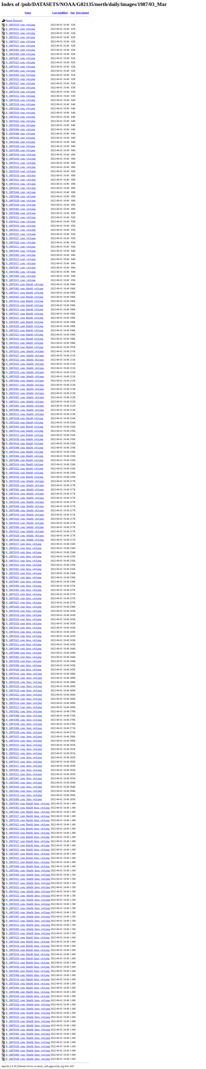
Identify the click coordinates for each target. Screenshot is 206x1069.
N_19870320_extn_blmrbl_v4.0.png (24, 422)
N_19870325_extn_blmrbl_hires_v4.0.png (28, 858)
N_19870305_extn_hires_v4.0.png (23, 590)
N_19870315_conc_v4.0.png (21, 259)
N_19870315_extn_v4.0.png (20, 33)
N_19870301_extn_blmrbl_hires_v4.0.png (28, 803)
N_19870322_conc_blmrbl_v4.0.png (25, 531)
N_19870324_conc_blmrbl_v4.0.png (25, 518)
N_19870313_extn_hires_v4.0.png (23, 560)
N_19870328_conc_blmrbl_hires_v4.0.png (28, 1059)
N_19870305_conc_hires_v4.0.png (24, 782)
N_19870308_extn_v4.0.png (20, 133)
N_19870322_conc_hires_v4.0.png (24, 694)
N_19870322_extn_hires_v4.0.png (23, 640)
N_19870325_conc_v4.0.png (21, 234)
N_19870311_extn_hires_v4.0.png (23, 556)
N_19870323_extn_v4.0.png (20, 62)
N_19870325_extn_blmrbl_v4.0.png (24, 338)
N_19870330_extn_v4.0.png (20, 137)
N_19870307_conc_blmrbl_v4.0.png (25, 397)
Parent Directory (14, 20)
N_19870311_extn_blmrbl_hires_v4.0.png (27, 862)
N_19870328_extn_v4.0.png (20, 146)
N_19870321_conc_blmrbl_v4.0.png (25, 368)
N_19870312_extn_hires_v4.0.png (23, 644)
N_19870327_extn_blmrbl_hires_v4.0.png (28, 841)
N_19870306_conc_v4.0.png (21, 213)
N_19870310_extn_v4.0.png (20, 112)
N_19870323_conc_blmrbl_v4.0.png (25, 359)
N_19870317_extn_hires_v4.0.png (23, 544)
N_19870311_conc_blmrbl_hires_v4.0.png (28, 925)
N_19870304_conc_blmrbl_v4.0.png (25, 506)
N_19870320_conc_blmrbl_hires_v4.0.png (28, 1004)
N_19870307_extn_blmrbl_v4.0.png (24, 322)
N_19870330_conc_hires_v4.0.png (24, 724)
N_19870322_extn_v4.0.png (20, 121)
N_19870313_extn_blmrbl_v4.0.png (24, 309)
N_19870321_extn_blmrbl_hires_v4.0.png (28, 824)
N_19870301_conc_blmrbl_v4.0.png (25, 389)
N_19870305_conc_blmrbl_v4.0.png (25, 380)
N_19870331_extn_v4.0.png (20, 66)
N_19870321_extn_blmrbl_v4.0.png (24, 317)
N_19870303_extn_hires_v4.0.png (23, 598)
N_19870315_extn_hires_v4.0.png (23, 548)
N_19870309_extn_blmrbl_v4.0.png (24, 347)
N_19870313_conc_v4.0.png (21, 280)
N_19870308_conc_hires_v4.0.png (24, 715)
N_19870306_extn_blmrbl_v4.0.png (24, 460)
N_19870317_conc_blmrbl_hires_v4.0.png (28, 908)
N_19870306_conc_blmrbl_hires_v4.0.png (28, 1054)
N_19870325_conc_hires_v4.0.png (24, 736)
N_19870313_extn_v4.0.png (20, 37)
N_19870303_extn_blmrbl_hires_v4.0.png (28, 812)
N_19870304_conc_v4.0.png (21, 192)
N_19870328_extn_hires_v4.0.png (23, 669)
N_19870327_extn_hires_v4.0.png (23, 602)
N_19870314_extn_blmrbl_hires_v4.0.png (28, 979)
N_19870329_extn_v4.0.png (20, 87)
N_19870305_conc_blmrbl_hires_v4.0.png (28, 874)
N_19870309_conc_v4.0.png (21, 276)
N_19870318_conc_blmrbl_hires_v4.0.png (28, 1008)
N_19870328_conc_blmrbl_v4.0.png (25, 539)
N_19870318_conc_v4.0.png (21, 158)
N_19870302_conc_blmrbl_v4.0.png (25, 489)
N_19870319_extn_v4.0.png (20, 24)
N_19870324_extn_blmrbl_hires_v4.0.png (28, 950)
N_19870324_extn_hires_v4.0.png (23, 619)
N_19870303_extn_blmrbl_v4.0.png (24, 297)
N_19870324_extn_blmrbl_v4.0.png (24, 451)
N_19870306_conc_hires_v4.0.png (24, 728)
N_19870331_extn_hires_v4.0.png (23, 594)
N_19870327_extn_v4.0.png (20, 83)
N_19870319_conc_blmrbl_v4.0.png (25, 372)
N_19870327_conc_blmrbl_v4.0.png (25, 355)
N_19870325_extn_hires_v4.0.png (23, 564)
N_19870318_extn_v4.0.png (20, 100)
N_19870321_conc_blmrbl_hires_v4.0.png (28, 879)
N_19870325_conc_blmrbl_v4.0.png (25, 364)
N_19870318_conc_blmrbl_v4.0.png (25, 481)
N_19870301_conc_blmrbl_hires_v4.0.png (28, 870)
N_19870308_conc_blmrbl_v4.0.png (25, 510)
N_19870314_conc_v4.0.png (21, 183)
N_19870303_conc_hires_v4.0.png (24, 791)
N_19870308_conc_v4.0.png (21, 196)
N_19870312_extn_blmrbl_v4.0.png (24, 435)
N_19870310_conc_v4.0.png (21, 175)
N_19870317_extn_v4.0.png (20, 41)
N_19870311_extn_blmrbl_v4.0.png (24, 343)
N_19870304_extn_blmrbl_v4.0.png (24, 456)
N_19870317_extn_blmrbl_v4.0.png (24, 292)
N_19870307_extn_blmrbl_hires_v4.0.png (28, 853)
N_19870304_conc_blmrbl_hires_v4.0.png (28, 1050)
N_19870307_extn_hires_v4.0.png (23, 581)
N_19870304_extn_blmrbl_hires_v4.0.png (28, 987)
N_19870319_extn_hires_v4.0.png (23, 552)
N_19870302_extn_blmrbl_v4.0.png (24, 426)
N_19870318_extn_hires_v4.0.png (23, 615)
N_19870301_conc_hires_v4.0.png (24, 770)
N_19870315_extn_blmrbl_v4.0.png (24, 301)
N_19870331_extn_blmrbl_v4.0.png (24, 330)
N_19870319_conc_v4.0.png (21, 225)
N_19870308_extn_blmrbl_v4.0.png (24, 447)
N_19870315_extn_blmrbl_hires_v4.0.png (28, 845)
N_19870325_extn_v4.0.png (20, 79)
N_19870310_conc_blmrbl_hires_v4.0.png (28, 1021)
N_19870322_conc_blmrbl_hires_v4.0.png (28, 1000)
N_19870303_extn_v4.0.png (20, 75)
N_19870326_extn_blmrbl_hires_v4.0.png (28, 983)
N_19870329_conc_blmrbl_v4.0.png (25, 376)
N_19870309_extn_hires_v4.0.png (23, 585)
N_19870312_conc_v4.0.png (21, 163)
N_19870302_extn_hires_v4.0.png (23, 657)
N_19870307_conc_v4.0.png (21, 267)
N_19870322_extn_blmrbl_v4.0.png (24, 468)
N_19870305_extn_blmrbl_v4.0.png (24, 288)
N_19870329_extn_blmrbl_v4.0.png (24, 326)
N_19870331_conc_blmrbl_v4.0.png (25, 351)
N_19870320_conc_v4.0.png (21, 188)
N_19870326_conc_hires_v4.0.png (24, 698)
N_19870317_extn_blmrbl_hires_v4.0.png (28, 816)
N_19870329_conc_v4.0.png (21, 242)
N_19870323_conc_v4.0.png (21, 221)
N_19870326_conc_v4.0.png (21, 171)
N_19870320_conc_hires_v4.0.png (24, 678)
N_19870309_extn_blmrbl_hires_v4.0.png (28, 866)
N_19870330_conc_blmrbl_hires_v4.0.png (28, 1029)
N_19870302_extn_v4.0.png (20, 142)
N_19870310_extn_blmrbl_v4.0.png (24, 443)
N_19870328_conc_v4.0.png (21, 204)
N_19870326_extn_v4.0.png (20, 108)
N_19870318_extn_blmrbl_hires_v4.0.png (28, 946)
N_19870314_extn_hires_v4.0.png (23, 631)
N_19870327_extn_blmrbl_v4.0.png (24, 313)
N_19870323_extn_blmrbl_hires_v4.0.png (28, 828)
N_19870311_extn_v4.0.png (20, 29)
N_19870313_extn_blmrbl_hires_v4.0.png (28, 837)
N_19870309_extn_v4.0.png (20, 54)
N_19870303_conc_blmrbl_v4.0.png (25, 405)
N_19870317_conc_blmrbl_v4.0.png (25, 384)
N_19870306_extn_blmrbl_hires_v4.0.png (28, 992)
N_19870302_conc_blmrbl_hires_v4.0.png (28, 1033)
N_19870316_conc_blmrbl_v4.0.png (25, 493)
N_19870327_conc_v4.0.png (21, 238)
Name (28, 12)
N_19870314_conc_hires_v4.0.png (24, 703)
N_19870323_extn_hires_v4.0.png (23, 573)
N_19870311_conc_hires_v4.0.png (24, 774)
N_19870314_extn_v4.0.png (20, 116)
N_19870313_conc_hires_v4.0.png (24, 795)
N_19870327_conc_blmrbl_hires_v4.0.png (28, 883)
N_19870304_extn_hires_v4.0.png (23, 648)
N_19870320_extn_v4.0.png (20, 125)
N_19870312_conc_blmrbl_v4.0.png (25, 497)
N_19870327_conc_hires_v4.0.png (24, 757)
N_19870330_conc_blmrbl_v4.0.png (25, 502)
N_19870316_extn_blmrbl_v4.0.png (24, 431)
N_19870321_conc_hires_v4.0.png (24, 753)
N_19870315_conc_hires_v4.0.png (24, 761)
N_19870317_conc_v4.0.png (21, 263)
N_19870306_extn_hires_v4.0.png (23, 665)
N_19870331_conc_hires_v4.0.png (24, 745)
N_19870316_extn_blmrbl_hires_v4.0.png (28, 954)
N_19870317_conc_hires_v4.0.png (24, 765)
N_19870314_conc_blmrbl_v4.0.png (25, 523)
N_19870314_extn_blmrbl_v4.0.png (24, 464)
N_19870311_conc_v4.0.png (20, 246)
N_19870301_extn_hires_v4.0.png (23, 569)
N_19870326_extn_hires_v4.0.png (23, 636)
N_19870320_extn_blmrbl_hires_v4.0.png (28, 941)
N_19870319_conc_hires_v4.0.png (24, 740)
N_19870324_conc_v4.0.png (21, 167)
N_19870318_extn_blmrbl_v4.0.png (24, 418)
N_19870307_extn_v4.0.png (20, 58)
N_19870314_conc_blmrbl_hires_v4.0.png (28, 1042)
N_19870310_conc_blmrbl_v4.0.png (25, 514)
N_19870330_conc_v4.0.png (21, 200)
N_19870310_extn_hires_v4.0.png (23, 627)
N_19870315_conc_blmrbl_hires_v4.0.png (28, 920)
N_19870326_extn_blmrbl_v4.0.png (24, 472)
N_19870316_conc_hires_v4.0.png (24, 673)
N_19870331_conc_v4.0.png (21, 217)
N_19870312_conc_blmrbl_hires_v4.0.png (28, 1025)
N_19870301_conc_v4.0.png (21, 250)
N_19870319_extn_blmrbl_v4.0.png (24, 305)
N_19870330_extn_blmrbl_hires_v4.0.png (28, 966)
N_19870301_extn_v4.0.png (20, 49)
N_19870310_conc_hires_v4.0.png (24, 690)
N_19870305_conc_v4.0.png (21, 255)
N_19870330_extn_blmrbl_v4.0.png (24, 439)
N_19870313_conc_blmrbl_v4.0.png (25, 414)
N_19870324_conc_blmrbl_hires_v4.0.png (28, 1013)
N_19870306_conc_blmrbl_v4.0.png (25, 527)
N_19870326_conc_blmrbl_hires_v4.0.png (28, 1046)
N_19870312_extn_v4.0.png (20, 96)
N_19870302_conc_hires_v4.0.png (24, 711)
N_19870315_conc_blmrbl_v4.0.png (25, 393)
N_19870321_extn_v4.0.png (20, 45)
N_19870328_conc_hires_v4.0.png (24, 732)
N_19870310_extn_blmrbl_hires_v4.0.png (28, 958)
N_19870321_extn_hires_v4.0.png (23, 577)
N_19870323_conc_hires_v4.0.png (24, 749)
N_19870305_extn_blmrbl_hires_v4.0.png (28, 807)
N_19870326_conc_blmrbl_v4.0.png (25, 535)
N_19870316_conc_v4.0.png (21, 154)
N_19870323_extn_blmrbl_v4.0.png (24, 334)
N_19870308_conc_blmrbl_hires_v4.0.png (28, 1038)
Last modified (60, 12)
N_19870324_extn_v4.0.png (20, 104)
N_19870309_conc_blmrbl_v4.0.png (25, 410)
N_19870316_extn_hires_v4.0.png (23, 611)
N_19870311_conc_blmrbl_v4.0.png (25, 401)
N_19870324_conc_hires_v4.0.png (24, 686)
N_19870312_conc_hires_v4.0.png (24, 707)
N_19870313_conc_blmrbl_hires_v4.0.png (28, 933)
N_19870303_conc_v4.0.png (21, 271)
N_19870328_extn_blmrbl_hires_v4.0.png (28, 996)
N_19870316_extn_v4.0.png (20, 91)
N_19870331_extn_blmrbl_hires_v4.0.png (28, 849)
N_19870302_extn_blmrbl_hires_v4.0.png (28, 971)
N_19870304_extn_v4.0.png (20, 129)
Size (72, 12)
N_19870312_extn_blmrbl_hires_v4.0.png (28, 962)
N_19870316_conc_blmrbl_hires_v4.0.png (28, 1017)
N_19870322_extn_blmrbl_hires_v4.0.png (28, 937)
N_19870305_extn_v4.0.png (20, 70)
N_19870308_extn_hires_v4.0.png (23, 652)
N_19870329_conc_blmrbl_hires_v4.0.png (28, 899)
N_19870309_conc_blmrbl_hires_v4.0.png (28, 929)
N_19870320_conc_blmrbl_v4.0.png (25, 485)
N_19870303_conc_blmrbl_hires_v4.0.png (28, 912)
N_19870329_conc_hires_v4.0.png (24, 786)
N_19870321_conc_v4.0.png (21, 230)
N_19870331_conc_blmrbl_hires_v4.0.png (28, 891)
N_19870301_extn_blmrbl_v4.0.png (24, 284)
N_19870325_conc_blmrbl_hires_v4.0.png (28, 895)
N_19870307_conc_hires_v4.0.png (24, 778)
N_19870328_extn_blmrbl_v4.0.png (24, 477)
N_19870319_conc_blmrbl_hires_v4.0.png (28, 904)
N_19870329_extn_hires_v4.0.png (23, 606)
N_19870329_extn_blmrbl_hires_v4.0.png (28, 832)
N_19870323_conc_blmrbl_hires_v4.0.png (28, 887)
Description (82, 12)
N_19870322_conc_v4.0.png (21, 179)
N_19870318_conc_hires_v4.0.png (24, 682)
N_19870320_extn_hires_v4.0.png (23, 623)
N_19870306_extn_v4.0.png (20, 150)
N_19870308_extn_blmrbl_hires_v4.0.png (28, 975)
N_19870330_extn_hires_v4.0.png (23, 661)
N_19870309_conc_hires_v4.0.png (24, 799)
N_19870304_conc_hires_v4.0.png (24, 719)
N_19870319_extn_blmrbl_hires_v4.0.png (28, 820)
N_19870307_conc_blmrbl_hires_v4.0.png (28, 916)
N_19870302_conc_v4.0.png (21, 209)
